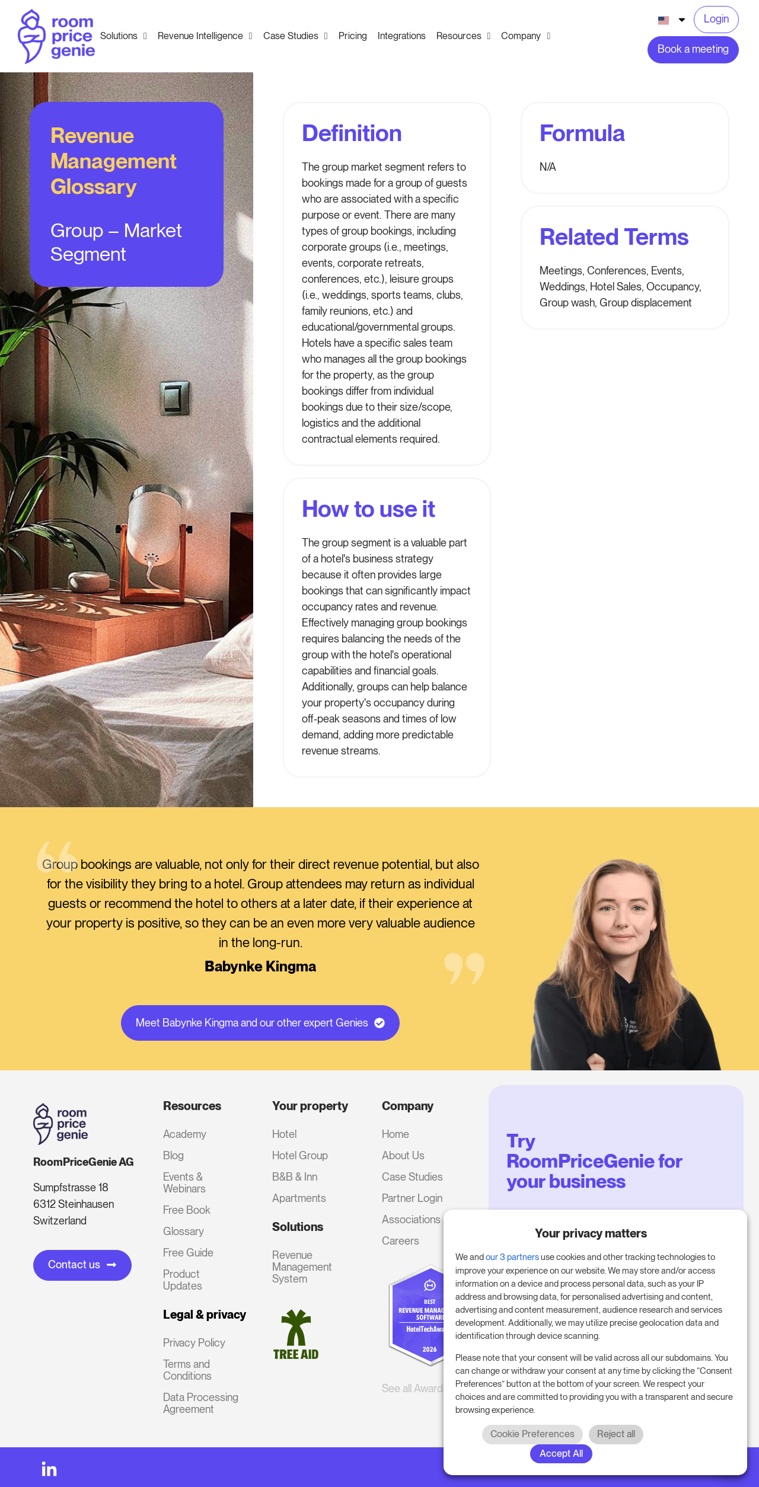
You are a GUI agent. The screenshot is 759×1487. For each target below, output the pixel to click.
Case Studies (412, 1177)
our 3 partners (512, 1257)
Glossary (183, 1231)
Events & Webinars (184, 1183)
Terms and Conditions (187, 1370)
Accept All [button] (561, 1453)
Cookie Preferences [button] (532, 1434)
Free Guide (188, 1252)
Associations (411, 1219)
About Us (403, 1155)
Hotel (284, 1134)
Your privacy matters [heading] (591, 1233)
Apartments (299, 1198)
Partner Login (412, 1198)
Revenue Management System (302, 1267)
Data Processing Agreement (200, 1403)
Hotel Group (300, 1155)
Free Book (187, 1210)
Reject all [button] (616, 1434)
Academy (184, 1134)
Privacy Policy (194, 1342)
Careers (400, 1241)
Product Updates (182, 1280)
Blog (173, 1155)
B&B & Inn (294, 1177)
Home (395, 1134)
